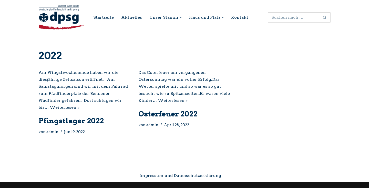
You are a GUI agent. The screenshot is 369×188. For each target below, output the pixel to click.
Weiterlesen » (64, 107)
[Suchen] (293, 17)
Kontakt (239, 17)
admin (52, 132)
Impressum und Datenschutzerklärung (180, 175)
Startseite (103, 17)
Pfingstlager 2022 (71, 120)
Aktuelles (131, 17)
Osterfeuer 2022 (167, 114)
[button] (181, 17)
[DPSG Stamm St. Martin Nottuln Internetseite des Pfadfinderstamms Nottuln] (61, 17)
